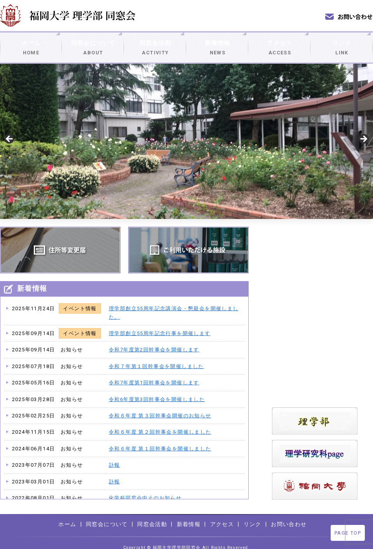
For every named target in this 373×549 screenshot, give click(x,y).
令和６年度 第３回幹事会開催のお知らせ (160, 407)
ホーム (31, 43)
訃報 (114, 456)
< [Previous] (10, 130)
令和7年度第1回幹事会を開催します (154, 374)
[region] (186, 132)
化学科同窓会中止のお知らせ (145, 489)
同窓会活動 (155, 43)
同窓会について (93, 43)
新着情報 (217, 43)
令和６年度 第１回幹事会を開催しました (160, 440)
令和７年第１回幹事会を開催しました (156, 357)
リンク (342, 43)
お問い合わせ (289, 515)
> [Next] (363, 130)
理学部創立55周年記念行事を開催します (160, 324)
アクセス (280, 43)
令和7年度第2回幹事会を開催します (154, 341)
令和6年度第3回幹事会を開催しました (157, 390)
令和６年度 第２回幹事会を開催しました (160, 423)
